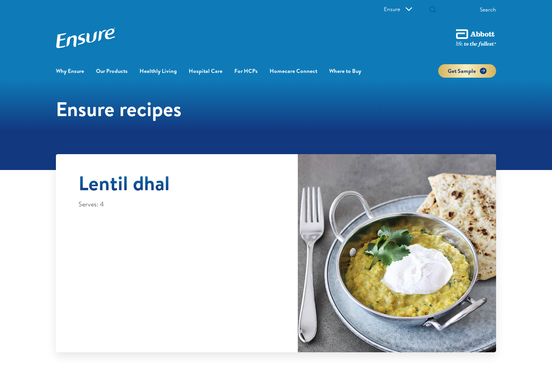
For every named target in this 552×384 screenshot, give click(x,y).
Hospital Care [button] (205, 71)
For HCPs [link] (246, 71)
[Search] (465, 9)
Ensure (398, 9)
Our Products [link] (112, 71)
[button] (432, 10)
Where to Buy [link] (345, 71)
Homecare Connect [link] (293, 71)
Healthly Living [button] (158, 71)
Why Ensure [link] (70, 71)
